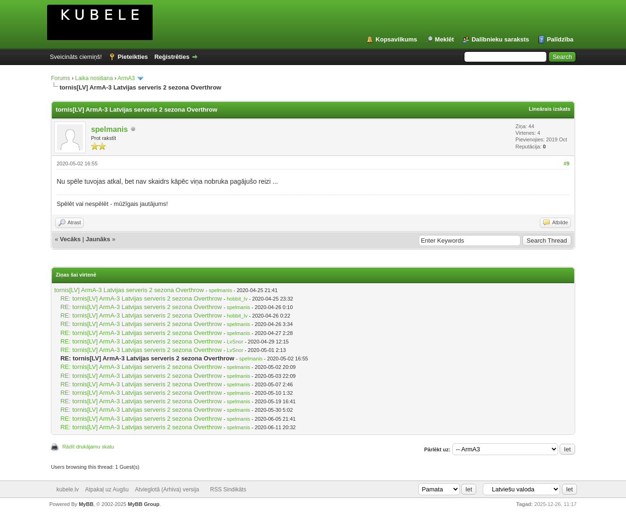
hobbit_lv (237, 299)
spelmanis (109, 129)
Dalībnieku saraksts (500, 39)
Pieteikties (133, 56)
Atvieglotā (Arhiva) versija (167, 489)
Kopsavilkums (396, 39)
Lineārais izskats (549, 109)
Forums (60, 78)
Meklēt (444, 39)
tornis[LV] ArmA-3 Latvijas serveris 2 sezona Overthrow (129, 290)
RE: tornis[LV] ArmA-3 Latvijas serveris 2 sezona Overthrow (141, 298)
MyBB (86, 504)
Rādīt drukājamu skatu (88, 446)
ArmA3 (126, 78)
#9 (566, 163)
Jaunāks (98, 239)
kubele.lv (68, 489)
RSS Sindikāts (228, 489)
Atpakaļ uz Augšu (107, 489)
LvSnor (235, 341)
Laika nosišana (94, 78)
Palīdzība (560, 39)
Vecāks (70, 239)
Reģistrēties (171, 56)
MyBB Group (143, 504)
